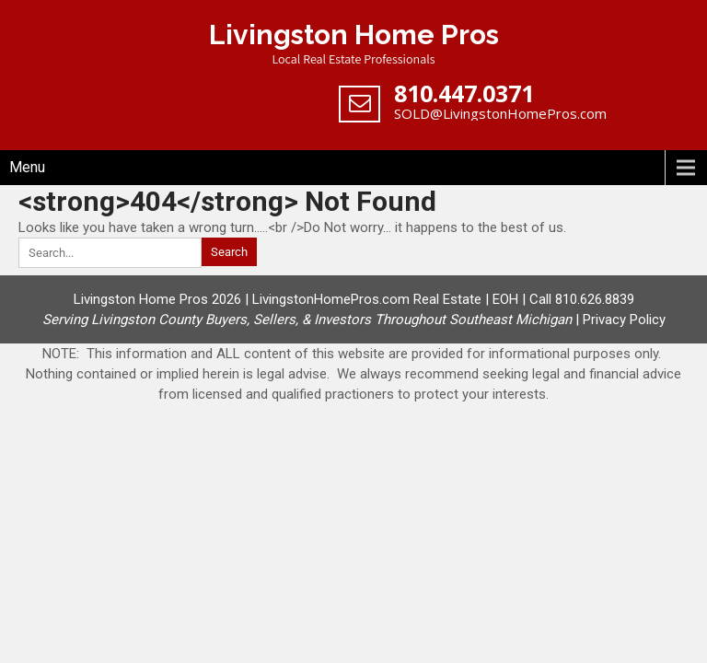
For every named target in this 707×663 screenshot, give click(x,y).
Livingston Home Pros (354, 34)
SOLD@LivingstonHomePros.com (500, 113)
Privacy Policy (624, 319)
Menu (27, 167)
